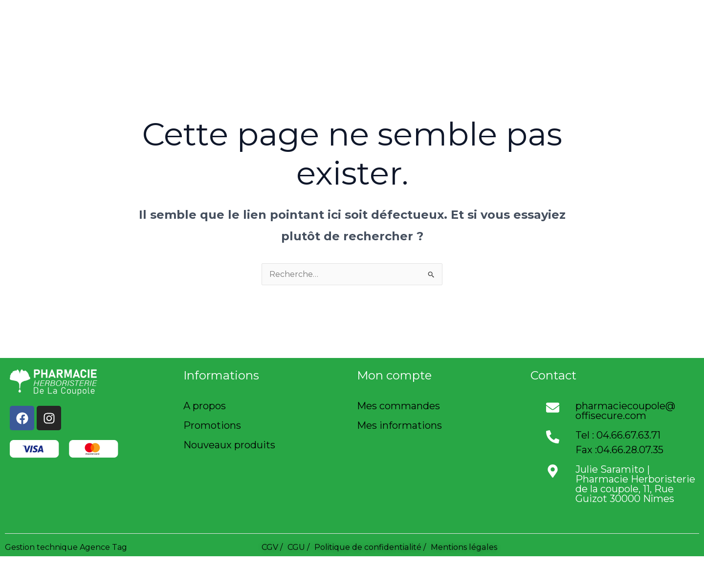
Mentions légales (463, 547)
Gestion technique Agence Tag (66, 547)
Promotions (212, 425)
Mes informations (399, 425)
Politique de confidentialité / (369, 547)
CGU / (298, 547)
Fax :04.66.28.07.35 (619, 450)
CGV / (272, 547)
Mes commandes (398, 406)
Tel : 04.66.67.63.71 (617, 435)
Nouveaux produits (229, 445)
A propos (204, 406)
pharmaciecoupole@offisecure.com (625, 410)
